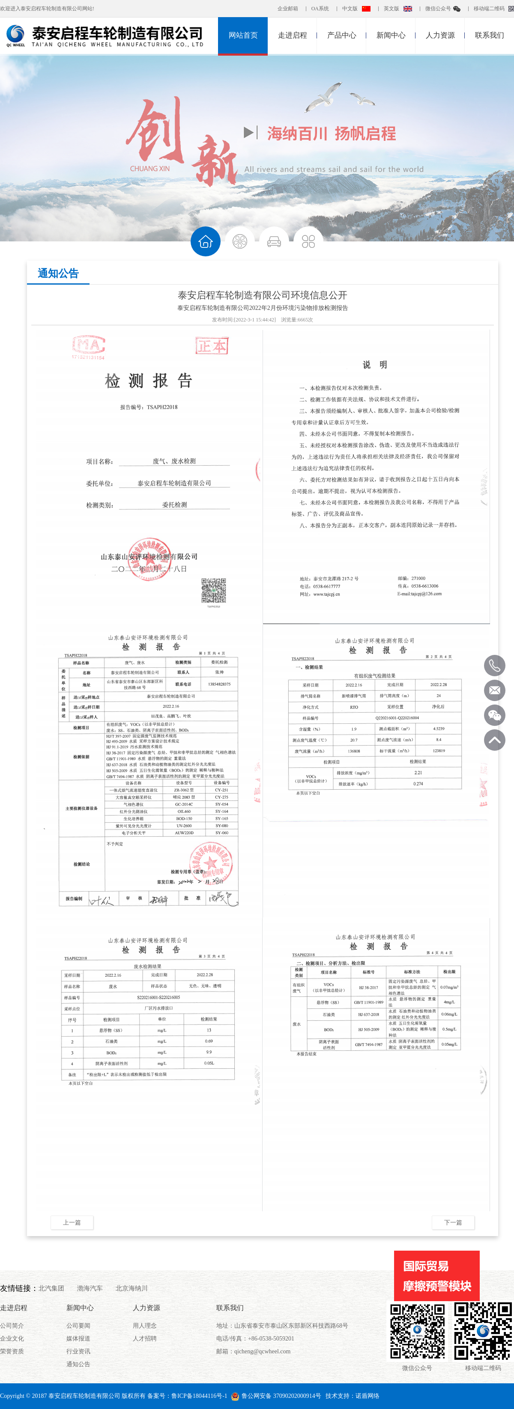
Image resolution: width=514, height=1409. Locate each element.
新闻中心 (391, 35)
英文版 (391, 9)
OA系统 (320, 9)
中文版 (350, 9)
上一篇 (72, 1222)
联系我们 (489, 35)
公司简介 (12, 1326)
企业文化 (12, 1338)
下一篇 (453, 1222)
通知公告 (58, 273)
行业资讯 (78, 1351)
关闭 (470, 1306)
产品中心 (341, 35)
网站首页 (243, 35)
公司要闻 (78, 1326)
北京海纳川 (132, 1288)
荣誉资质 (12, 1351)
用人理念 (145, 1326)
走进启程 (292, 35)
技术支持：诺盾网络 (353, 1396)
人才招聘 (145, 1338)
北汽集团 (51, 1288)
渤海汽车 (90, 1288)
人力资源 (440, 35)
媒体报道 (78, 1338)
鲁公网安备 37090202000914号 (276, 1396)
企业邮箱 (288, 9)
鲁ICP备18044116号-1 (199, 1396)
